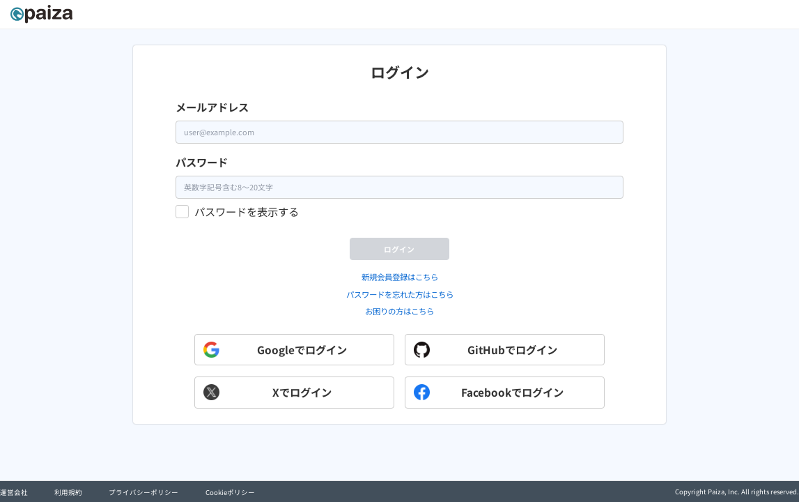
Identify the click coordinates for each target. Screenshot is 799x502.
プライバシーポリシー (143, 492)
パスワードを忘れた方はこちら (399, 321)
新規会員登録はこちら (400, 304)
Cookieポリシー (230, 492)
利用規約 (68, 492)
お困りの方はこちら (399, 338)
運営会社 (14, 492)
